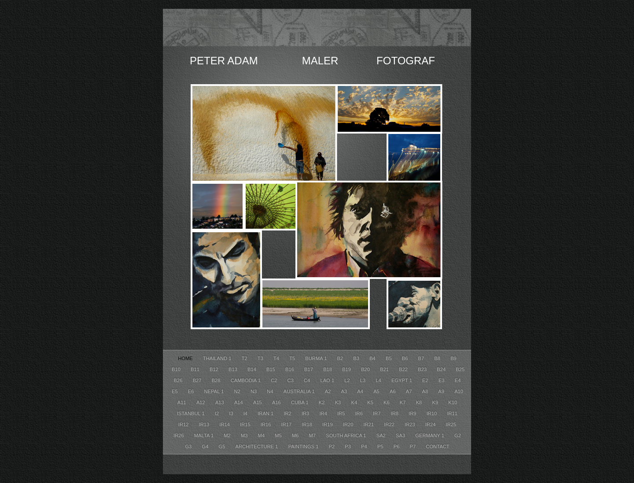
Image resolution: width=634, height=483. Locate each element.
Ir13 (205, 424)
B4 (373, 358)
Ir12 (184, 424)
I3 (231, 413)
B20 (366, 369)
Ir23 (411, 424)
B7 (422, 358)
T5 (292, 358)
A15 (258, 402)
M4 (262, 435)
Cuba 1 (300, 402)
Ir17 (287, 424)
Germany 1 (430, 435)
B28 (217, 380)
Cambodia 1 (246, 380)
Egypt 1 (402, 380)
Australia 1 (300, 391)
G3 (189, 446)
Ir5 (341, 413)
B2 (341, 358)
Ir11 (452, 413)
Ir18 (307, 424)
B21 (385, 369)
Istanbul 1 (191, 413)
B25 (460, 369)
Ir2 (288, 413)
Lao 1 (327, 380)
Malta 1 (204, 435)
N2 (237, 391)
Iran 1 (266, 413)
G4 (206, 446)
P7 (413, 446)
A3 (345, 391)
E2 (426, 380)
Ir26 (179, 435)
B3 (357, 358)
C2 (274, 380)
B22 (404, 369)
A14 (239, 402)
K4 (354, 402)
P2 (332, 446)
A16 (277, 402)
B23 (423, 369)
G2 (457, 435)
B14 (252, 369)
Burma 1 (316, 358)
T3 (261, 358)
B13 (234, 369)
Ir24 (431, 424)
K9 (435, 402)
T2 (245, 358)
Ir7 (377, 413)
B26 (179, 380)
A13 (220, 402)
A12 (201, 402)
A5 (377, 391)
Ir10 (433, 413)
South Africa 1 (347, 435)
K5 (371, 402)
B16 (290, 369)
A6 (393, 391)
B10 (177, 369)
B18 (328, 369)
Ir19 (328, 424)
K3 (339, 402)
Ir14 (225, 424)
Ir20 (349, 424)
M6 (296, 435)
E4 (458, 380)
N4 (270, 391)
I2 (217, 413)
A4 (361, 391)
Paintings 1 (304, 446)
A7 (409, 391)
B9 (453, 358)
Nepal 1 (214, 391)
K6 (387, 402)
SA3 (401, 435)
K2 (322, 402)
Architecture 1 (258, 446)
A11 (182, 402)
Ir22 (390, 424)
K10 (452, 402)
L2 (347, 380)
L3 (363, 380)
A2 (328, 391)
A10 (458, 391)
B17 (309, 369)
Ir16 (267, 424)
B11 (196, 369)
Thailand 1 (218, 358)
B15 (271, 369)
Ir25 (451, 424)
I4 (246, 413)
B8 (438, 358)
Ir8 (395, 413)
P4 (365, 446)
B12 (215, 369)
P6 (397, 446)
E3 (442, 380)
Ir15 (246, 424)
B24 (442, 369)
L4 (379, 380)
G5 (223, 446)
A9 (442, 391)
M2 (228, 435)
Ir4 (323, 413)
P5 (381, 446)
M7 (313, 435)
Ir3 (306, 413)
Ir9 (413, 413)
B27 (198, 380)
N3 (254, 391)
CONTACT (437, 446)
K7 (403, 402)
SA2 (381, 435)
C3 (291, 380)
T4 (276, 358)
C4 (307, 380)
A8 (426, 391)
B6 (405, 358)
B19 (347, 369)
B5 (389, 358)
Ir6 (360, 413)
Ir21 (370, 424)
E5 (175, 391)
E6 (191, 391)
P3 (348, 446)
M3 (245, 435)
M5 (279, 435)
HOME (186, 358)
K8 (420, 402)
